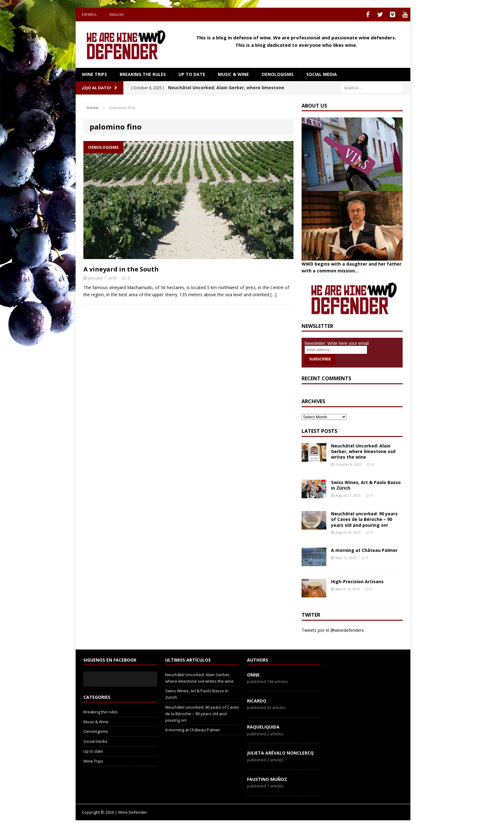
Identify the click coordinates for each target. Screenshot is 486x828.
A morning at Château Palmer (364, 550)
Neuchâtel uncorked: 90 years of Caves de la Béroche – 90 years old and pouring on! (364, 519)
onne (253, 675)
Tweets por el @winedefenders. (333, 630)
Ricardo (256, 701)
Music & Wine (233, 74)
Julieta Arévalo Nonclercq (280, 753)
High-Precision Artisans (357, 581)
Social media (321, 74)
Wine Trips (94, 74)
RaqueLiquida (263, 727)
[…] (273, 294)
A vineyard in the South (121, 269)
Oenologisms (278, 74)
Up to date (192, 74)
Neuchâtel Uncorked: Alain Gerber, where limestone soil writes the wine (363, 451)
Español (89, 14)
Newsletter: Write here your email (337, 343)
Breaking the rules (143, 74)
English (116, 14)
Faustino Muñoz (267, 779)
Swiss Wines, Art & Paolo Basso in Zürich (366, 485)
